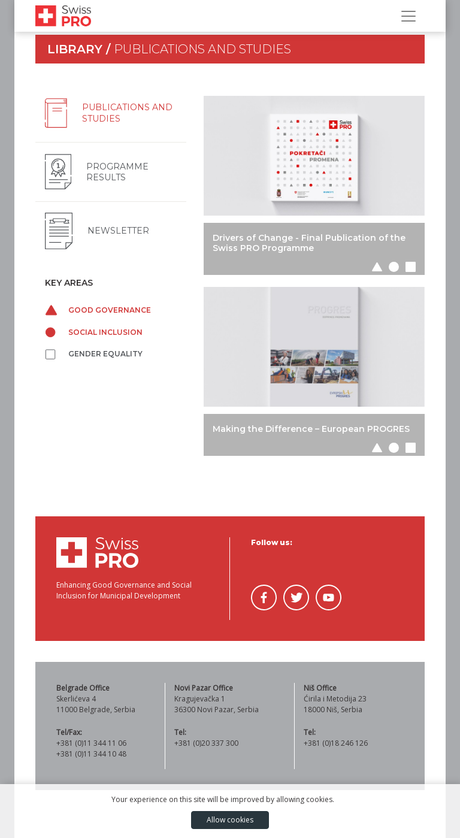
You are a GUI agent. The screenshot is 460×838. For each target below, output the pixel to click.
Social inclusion (94, 332)
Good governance (98, 309)
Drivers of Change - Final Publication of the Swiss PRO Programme (309, 242)
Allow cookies (230, 820)
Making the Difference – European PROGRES (311, 428)
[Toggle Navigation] (408, 16)
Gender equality (94, 353)
